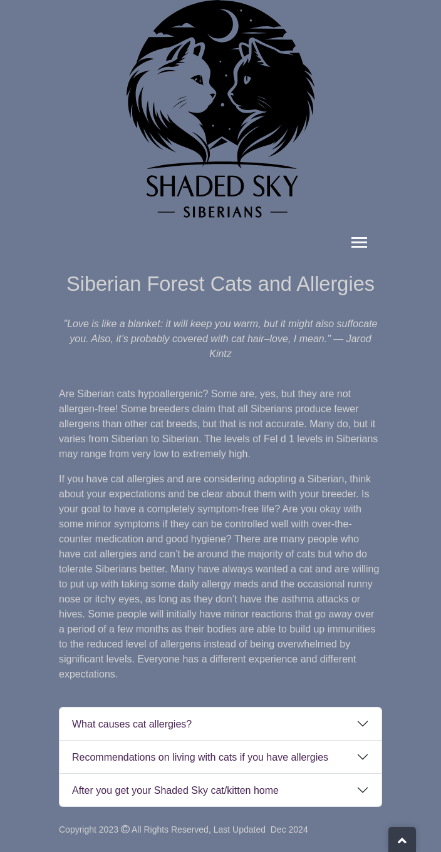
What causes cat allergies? (132, 724)
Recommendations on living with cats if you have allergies (200, 757)
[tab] (220, 723)
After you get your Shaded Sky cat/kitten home (175, 790)
